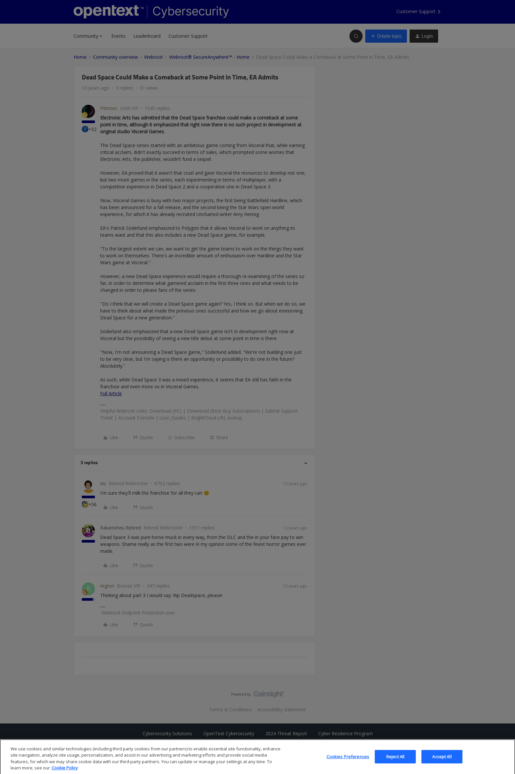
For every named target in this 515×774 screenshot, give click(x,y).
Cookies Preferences (347, 762)
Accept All (441, 762)
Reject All (395, 762)
